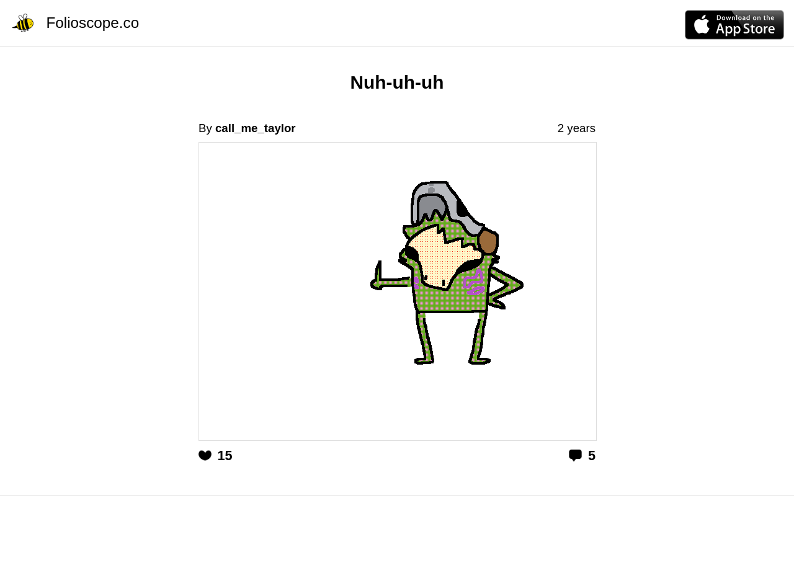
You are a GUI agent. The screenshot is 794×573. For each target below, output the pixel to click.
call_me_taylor (255, 128)
